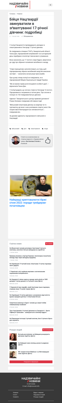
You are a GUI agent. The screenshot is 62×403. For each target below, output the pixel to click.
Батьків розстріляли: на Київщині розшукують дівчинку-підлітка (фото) (34, 335)
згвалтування (35, 129)
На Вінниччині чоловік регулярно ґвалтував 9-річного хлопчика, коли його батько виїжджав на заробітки (28, 249)
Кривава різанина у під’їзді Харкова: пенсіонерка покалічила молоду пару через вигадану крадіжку (30, 256)
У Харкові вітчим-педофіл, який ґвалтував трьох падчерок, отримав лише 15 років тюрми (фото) (30, 288)
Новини (19, 14)
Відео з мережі (38, 392)
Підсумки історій (39, 395)
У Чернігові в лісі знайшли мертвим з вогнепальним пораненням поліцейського (27, 272)
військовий (15, 129)
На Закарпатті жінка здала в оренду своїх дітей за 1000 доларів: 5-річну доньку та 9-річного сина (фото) (29, 280)
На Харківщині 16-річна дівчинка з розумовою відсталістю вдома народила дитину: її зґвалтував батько (30, 296)
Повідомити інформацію (31, 362)
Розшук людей (38, 397)
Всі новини (49, 243)
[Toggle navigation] (50, 5)
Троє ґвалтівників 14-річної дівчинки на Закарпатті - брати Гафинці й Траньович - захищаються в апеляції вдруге (30, 311)
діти (25, 129)
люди (46, 129)
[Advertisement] (31, 160)
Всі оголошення (47, 329)
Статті (15, 395)
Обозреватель (28, 36)
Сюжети (16, 397)
